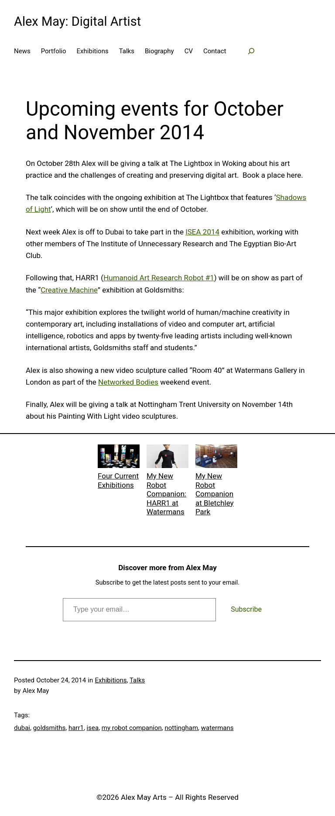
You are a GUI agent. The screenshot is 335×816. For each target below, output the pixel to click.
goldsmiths (49, 728)
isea (93, 728)
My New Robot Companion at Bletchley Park (216, 480)
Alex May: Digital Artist (77, 21)
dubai (22, 728)
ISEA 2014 (202, 231)
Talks (137, 680)
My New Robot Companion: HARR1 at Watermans (167, 480)
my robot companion (132, 728)
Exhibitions (110, 680)
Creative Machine (69, 290)
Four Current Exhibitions (119, 466)
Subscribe (246, 609)
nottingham (181, 728)
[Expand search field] (251, 51)
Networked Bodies (128, 382)
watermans (217, 728)
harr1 (76, 728)
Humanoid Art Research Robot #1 (158, 277)
